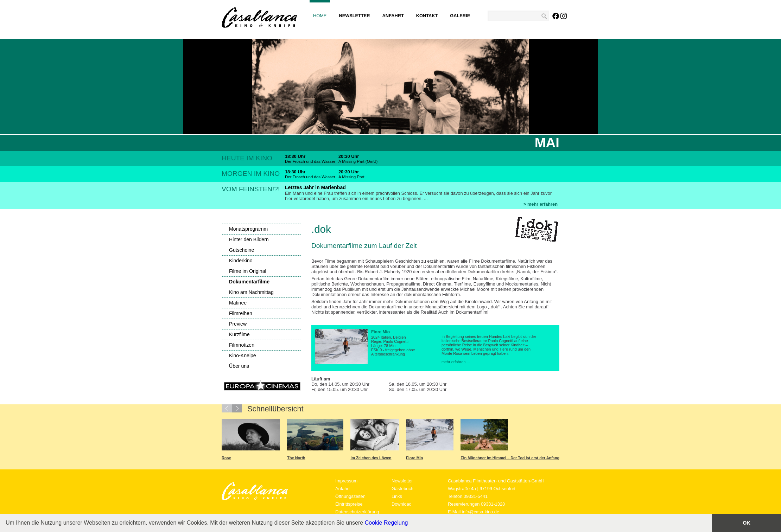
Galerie (460, 15)
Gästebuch (402, 488)
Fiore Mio (414, 458)
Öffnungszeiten (350, 496)
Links (397, 496)
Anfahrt (393, 15)
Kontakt (427, 15)
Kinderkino (241, 260)
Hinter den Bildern (249, 239)
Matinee (238, 303)
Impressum (346, 480)
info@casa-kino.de (480, 511)
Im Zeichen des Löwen (370, 458)
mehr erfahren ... (456, 362)
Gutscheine (241, 250)
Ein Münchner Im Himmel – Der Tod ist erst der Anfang (510, 458)
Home (319, 15)
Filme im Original (247, 271)
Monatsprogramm (248, 229)
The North (296, 458)
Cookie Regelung (386, 523)
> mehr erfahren (540, 204)
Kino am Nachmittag (251, 292)
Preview (238, 324)
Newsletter (354, 15)
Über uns (239, 366)
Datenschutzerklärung (357, 511)
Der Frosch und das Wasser (310, 161)
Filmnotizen (241, 345)
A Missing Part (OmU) (357, 161)
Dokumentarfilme (249, 281)
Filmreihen (240, 313)
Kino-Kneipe (242, 355)
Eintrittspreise (349, 504)
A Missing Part (351, 177)
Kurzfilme (239, 334)
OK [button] (746, 523)
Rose (226, 458)
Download (402, 504)
